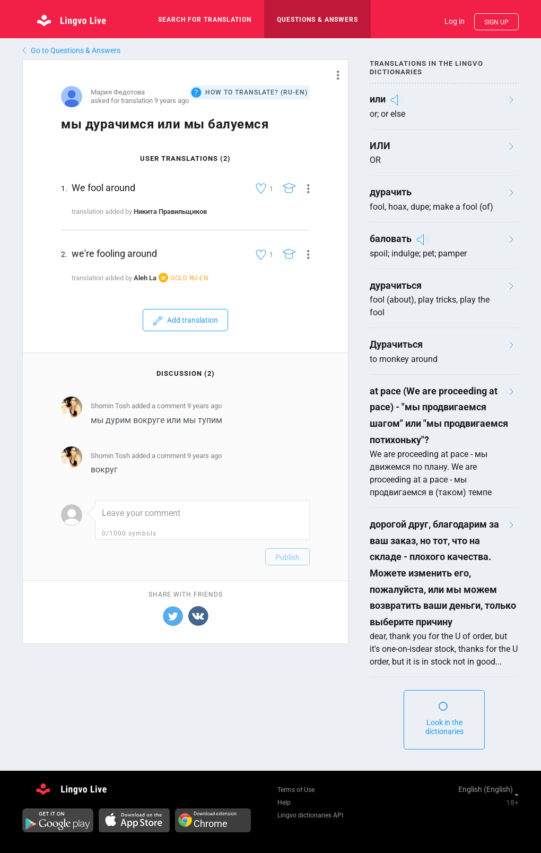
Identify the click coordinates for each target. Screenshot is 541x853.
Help (284, 802)
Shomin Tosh (110, 406)
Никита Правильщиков (170, 212)
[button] (334, 74)
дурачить (391, 191)
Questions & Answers (317, 19)
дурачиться (396, 285)
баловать (391, 238)
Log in (454, 21)
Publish (287, 557)
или (378, 99)
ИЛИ (380, 145)
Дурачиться (396, 344)
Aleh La (145, 278)
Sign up (496, 22)
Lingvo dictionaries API (310, 815)
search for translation (204, 19)
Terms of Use (296, 790)
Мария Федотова (118, 92)
